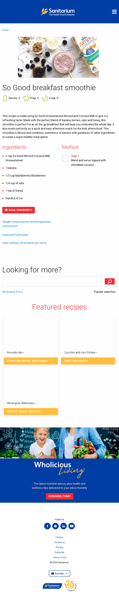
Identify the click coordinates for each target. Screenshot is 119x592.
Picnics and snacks (18, 361)
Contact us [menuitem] (59, 542)
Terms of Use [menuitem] (59, 557)
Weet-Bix (12, 411)
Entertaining (40, 361)
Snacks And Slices (29, 411)
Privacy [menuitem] (59, 547)
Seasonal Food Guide (15, 234)
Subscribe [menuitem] (59, 552)
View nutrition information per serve (24, 243)
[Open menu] (114, 11)
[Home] (59, 11)
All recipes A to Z (12, 291)
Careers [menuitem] (59, 537)
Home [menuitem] (5, 30)
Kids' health (80, 361)
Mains (67, 361)
